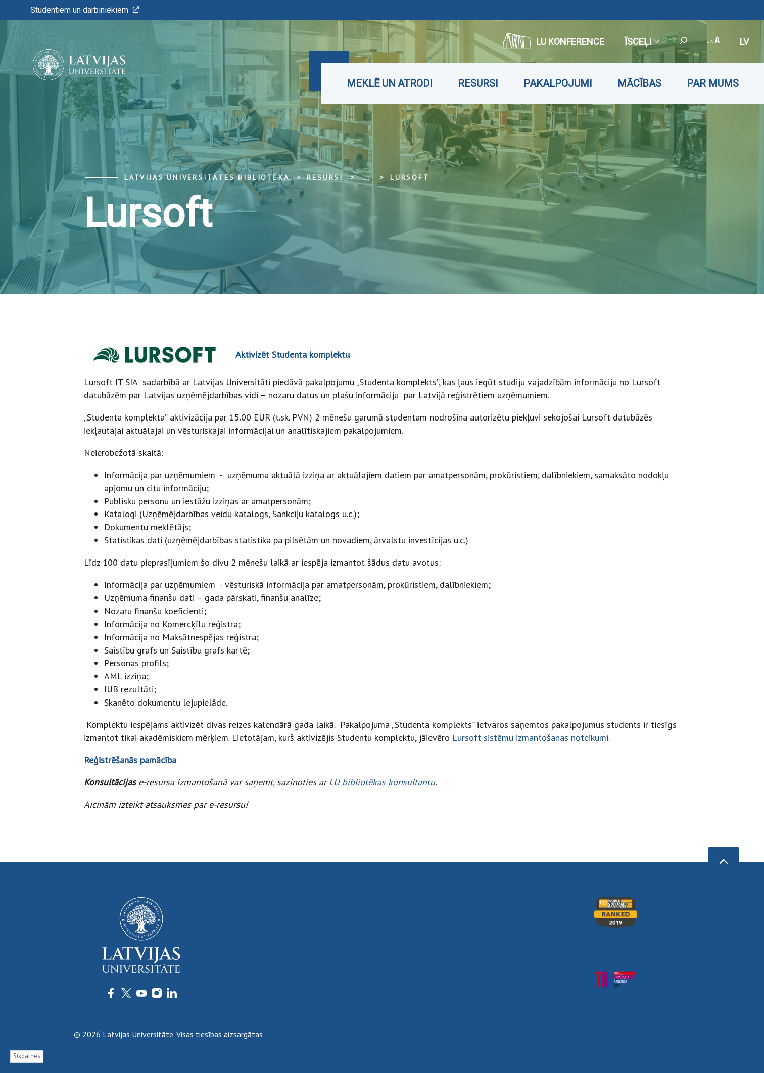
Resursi (478, 83)
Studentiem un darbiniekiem (84, 10)
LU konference (553, 40)
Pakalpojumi (557, 83)
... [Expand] (366, 177)
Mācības (639, 83)
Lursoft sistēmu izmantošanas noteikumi (530, 737)
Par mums (713, 83)
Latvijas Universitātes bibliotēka (206, 177)
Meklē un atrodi (390, 83)
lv (744, 41)
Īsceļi (642, 41)
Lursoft (409, 177)
